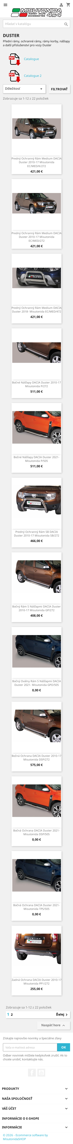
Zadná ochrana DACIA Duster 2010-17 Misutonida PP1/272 (37, 982)
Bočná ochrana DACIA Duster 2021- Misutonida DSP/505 (36, 832)
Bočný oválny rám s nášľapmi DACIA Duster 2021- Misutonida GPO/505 (36, 683)
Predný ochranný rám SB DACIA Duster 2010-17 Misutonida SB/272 (36, 533)
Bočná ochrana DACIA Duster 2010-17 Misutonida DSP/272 (36, 757)
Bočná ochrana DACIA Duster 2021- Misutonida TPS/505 (36, 907)
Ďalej (62, 1014)
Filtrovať (59, 89)
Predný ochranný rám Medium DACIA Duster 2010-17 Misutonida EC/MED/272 (36, 237)
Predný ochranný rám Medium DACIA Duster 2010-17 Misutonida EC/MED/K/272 (36, 162)
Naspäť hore (53, 1025)
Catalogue (22, 59)
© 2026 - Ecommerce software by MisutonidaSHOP (25, 1137)
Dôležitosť (24, 88)
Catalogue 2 (23, 76)
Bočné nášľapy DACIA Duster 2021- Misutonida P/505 (36, 459)
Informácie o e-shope (20, 1118)
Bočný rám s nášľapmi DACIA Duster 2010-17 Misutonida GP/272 (36, 608)
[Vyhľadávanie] (36, 24)
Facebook (32, 1073)
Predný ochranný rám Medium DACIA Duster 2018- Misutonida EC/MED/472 (36, 309)
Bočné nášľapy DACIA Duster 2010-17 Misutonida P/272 (36, 384)
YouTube (41, 1073)
